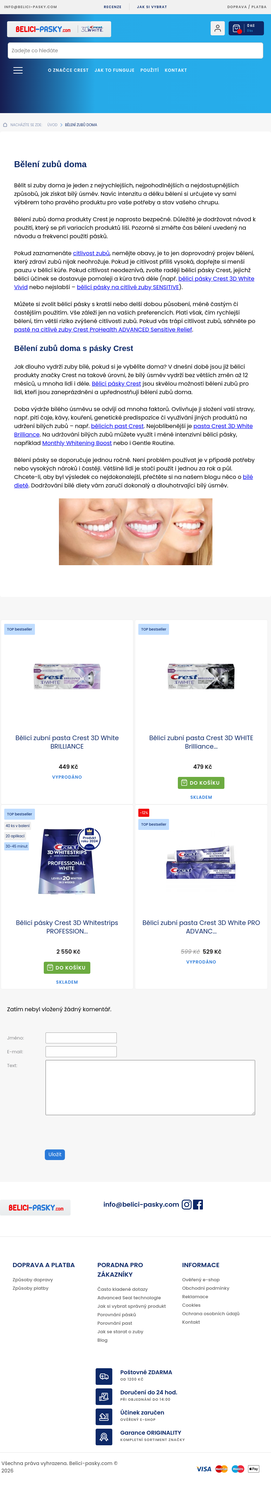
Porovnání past (114, 1323)
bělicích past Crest (117, 426)
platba (259, 7)
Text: (12, 1065)
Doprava (237, 7)
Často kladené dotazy (122, 1289)
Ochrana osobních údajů (211, 1313)
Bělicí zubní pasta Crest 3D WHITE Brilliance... (201, 742)
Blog (102, 1340)
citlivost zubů (91, 253)
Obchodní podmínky (205, 1288)
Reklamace (195, 1296)
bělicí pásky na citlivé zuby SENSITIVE (128, 287)
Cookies (191, 1305)
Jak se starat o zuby (120, 1331)
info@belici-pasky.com (30, 7)
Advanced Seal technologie (129, 1297)
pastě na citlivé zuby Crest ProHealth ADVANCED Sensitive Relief (103, 330)
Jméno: (15, 1038)
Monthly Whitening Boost (77, 443)
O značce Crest (68, 70)
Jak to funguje (115, 70)
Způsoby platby (31, 1288)
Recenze (112, 7)
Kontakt (176, 70)
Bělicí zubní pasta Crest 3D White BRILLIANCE (67, 742)
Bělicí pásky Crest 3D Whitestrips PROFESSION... (67, 927)
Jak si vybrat (152, 7)
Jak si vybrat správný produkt (131, 1306)
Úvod (52, 125)
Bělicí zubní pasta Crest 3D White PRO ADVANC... (201, 927)
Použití (149, 70)
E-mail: (15, 1051)
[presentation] (83, 1129)
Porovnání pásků (116, 1314)
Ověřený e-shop (200, 1279)
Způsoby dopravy (33, 1279)
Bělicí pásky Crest (116, 384)
